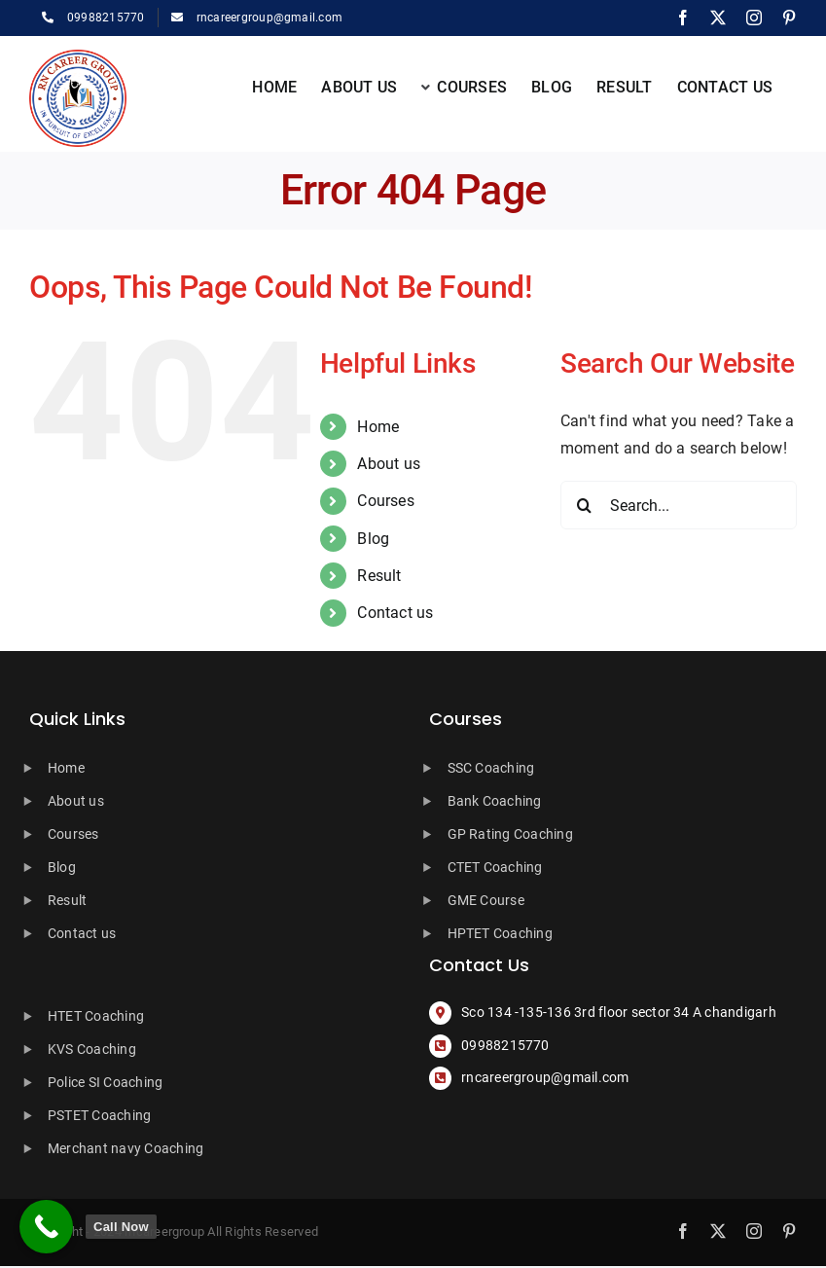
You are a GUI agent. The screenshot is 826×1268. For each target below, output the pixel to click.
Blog (373, 538)
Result (379, 575)
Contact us (395, 612)
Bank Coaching (495, 801)
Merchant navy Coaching (125, 1148)
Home (378, 426)
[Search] (584, 505)
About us (388, 463)
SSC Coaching (491, 768)
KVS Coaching (92, 1049)
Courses (385, 500)
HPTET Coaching (500, 933)
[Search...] (678, 505)
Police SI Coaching (105, 1082)
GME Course (486, 900)
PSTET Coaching (99, 1115)
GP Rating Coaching (510, 834)
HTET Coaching (96, 1016)
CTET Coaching (495, 867)
